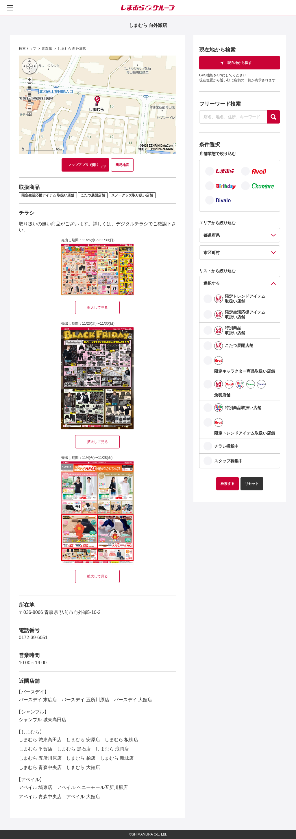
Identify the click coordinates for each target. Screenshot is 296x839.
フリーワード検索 (220, 104)
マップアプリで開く (83, 165)
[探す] (273, 117)
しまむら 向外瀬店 (72, 49)
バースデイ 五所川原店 (85, 699)
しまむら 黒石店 (73, 748)
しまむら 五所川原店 (40, 758)
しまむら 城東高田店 (40, 739)
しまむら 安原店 (83, 739)
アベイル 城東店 (35, 787)
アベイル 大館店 (83, 796)
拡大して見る (97, 308)
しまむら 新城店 (117, 758)
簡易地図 (122, 165)
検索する (227, 484)
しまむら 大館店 (83, 767)
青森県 (47, 49)
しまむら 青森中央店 (40, 767)
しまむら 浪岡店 (112, 748)
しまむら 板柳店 (121, 739)
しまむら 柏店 (80, 758)
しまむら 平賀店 (35, 748)
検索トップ (27, 49)
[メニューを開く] (10, 8)
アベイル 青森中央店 (40, 796)
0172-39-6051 (33, 637)
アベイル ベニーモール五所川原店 (92, 787)
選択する (212, 283)
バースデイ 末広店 (38, 699)
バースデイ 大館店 (133, 699)
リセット (252, 484)
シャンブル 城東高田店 (42, 719)
